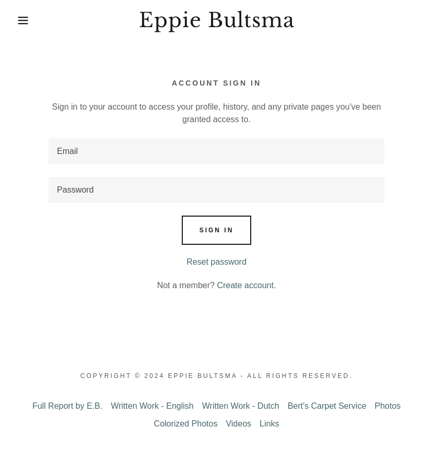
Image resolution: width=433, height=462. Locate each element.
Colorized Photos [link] (186, 423)
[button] (22, 20)
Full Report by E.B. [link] (67, 405)
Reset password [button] (216, 261)
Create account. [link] (246, 285)
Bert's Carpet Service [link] (327, 405)
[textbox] (216, 151)
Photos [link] (388, 405)
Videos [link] (238, 423)
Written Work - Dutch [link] (240, 405)
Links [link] (269, 423)
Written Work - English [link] (152, 405)
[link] (216, 24)
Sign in (217, 230)
